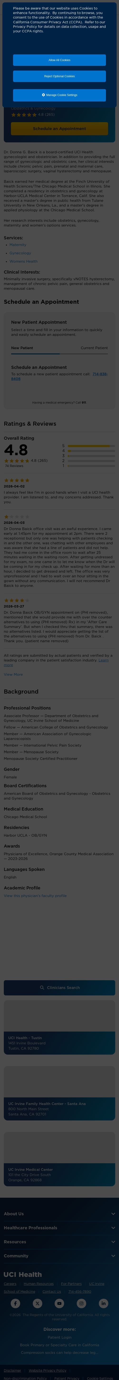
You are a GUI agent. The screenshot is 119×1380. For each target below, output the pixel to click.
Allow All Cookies (59, 60)
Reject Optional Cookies (59, 76)
